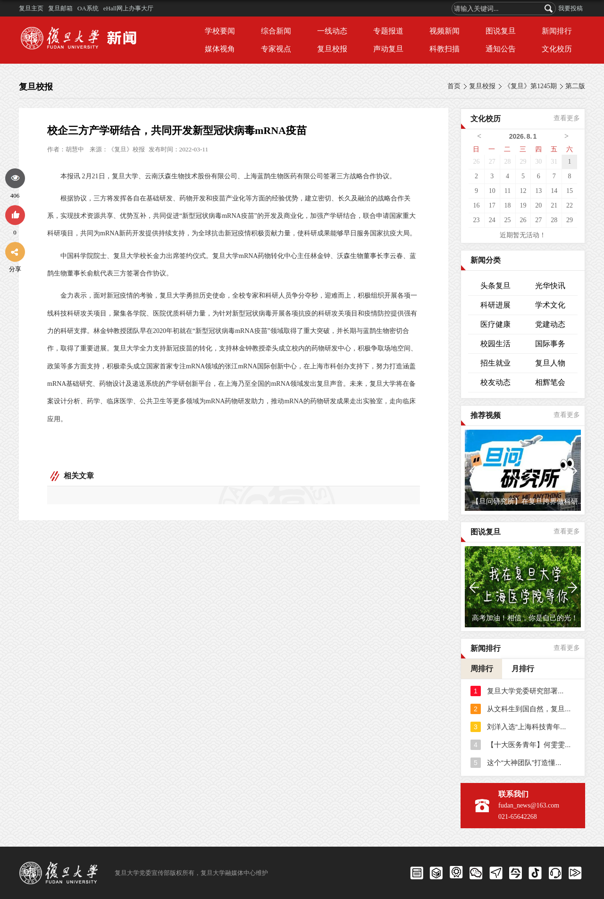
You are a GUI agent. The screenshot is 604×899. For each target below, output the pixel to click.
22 (569, 205)
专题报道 (388, 31)
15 (569, 190)
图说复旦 (501, 31)
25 (507, 220)
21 (554, 205)
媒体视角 (220, 49)
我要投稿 (570, 8)
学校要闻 (220, 31)
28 (507, 161)
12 (523, 190)
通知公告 (501, 49)
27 (492, 161)
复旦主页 (31, 8)
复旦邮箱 (60, 8)
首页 (454, 86)
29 (523, 161)
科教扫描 (444, 49)
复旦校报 (332, 49)
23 (476, 220)
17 (492, 205)
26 (476, 161)
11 (507, 190)
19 (523, 205)
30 (538, 161)
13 (538, 190)
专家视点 (276, 49)
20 (538, 205)
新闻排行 (557, 31)
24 (492, 220)
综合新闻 (276, 31)
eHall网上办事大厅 (128, 8)
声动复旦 (388, 49)
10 (492, 190)
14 (554, 190)
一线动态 (332, 31)
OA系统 (88, 8)
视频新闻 (444, 31)
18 (507, 205)
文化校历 (557, 49)
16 (476, 205)
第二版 (575, 86)
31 (554, 161)
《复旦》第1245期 (530, 86)
